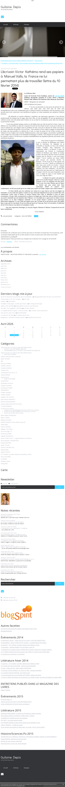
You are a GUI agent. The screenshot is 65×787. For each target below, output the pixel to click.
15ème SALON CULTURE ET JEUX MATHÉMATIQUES (16, 347)
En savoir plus (21, 785)
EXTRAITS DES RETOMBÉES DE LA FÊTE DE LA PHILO (20, 411)
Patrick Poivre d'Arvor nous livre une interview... (14, 565)
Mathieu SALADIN (6, 420)
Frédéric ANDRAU (6, 392)
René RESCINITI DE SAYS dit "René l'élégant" (14, 743)
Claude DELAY (5, 377)
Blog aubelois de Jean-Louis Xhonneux (27, 306)
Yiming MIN (4, 463)
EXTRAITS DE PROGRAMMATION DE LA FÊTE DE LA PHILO (21, 410)
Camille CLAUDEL (6, 366)
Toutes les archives (6, 287)
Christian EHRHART (6, 368)
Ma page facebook (6, 631)
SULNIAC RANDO (29, 308)
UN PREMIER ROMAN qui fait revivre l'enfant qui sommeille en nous (20, 723)
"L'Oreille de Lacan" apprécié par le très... (12, 541)
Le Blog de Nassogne (36, 304)
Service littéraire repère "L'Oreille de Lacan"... (14, 534)
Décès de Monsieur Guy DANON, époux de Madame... (16, 297)
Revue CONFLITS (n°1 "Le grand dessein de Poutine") (16, 438)
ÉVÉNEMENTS (5, 390)
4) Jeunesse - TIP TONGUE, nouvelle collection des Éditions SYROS (20, 645)
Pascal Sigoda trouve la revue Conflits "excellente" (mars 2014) (17, 60)
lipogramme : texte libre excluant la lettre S (13, 317)
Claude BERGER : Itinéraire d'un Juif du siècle (13, 739)
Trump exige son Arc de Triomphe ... (11, 299)
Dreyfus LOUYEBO (6, 385)
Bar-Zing (26, 299)
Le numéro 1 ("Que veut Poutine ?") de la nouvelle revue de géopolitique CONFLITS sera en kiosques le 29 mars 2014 (32, 63)
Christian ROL (5, 370)
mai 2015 (3, 273)
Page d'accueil (38, 60)
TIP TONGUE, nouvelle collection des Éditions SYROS (16, 454)
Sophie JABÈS (5, 450)
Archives (15, 24)
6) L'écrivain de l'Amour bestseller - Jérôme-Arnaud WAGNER (18, 666)
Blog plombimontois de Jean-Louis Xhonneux (48, 297)
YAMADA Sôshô (5, 461)
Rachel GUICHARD (6, 434)
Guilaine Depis (11, 7)
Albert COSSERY (5, 359)
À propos (26, 24)
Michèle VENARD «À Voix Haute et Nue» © (13, 422)
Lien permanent (6, 216)
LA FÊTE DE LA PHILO (7, 408)
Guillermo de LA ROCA (7, 397)
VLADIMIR (4, 459)
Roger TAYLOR (5, 445)
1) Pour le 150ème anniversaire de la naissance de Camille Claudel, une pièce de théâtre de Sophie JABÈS (31, 677)
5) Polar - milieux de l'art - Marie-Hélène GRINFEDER (16, 668)
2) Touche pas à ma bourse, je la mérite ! (13, 654)
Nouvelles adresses (6, 516)
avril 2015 (3, 275)
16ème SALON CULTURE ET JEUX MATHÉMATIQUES (16, 353)
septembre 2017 (5, 264)
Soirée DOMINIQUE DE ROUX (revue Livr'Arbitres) (15, 704)
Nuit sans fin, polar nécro (8, 313)
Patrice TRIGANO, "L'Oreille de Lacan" (12, 725)
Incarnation (12, 301)
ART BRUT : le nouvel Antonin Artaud (11, 720)
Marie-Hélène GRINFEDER (8, 415)
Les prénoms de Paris (7, 315)
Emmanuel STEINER (6, 388)
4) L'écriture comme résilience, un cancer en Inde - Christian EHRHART (21, 670)
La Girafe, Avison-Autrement (39, 310)
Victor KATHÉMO (6, 457)
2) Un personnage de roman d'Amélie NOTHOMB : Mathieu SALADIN (21, 675)
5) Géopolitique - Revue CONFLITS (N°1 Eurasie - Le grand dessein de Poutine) (23, 643)
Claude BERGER (5, 375)
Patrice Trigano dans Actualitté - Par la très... (13, 547)
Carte (4, 470)
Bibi (2, 361)
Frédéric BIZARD (5, 395)
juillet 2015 (4, 268)
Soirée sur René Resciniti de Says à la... (12, 571)
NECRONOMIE (22, 313)
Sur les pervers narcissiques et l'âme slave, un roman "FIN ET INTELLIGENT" (23, 727)
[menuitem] (6, 24)
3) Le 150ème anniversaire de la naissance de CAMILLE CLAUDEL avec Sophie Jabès (25, 652)
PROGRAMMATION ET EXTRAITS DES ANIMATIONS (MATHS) (22, 350)
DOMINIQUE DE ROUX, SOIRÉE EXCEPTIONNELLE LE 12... (18, 559)
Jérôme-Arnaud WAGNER (8, 402)
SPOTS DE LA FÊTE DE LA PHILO (13, 413)
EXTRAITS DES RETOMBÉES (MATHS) (15, 349)
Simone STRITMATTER (7, 447)
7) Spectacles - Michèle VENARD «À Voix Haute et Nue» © (17, 647)
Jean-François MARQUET (8, 399)
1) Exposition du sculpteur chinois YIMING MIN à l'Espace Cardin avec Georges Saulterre (26, 649)
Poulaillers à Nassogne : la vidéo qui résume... (14, 304)
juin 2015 (3, 271)
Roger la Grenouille (9, 379)
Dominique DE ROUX (7, 383)
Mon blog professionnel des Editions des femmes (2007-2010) (19, 629)
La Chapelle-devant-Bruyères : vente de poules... (15, 310)
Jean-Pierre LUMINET (10, 354)
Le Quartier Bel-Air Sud (22, 315)
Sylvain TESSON (5, 452)
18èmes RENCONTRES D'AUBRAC (11, 356)
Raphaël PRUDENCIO (7, 436)
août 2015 (4, 266)
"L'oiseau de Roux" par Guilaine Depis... (12, 553)
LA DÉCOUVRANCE (6, 406)
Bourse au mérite (6, 363)
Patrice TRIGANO (6, 427)
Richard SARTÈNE (6, 443)
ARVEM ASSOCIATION (34, 317)
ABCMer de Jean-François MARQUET (11, 741)
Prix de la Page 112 (6, 431)
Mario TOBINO (5, 418)
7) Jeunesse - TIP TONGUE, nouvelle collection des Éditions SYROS (20, 663)
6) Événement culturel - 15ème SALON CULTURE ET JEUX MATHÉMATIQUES (23, 640)
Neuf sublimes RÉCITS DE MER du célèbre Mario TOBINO (17, 716)
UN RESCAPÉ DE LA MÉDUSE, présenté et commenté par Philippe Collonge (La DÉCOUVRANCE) (29, 737)
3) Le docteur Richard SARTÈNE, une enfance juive (15, 673)
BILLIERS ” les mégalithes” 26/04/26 (11, 308)
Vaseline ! (3, 301)
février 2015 (4, 280)
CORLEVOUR (4, 381)
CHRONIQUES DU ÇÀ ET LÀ (9, 373)
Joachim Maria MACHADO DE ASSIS (11, 404)
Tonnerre (9, 241)
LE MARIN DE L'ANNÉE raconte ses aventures (14, 718)
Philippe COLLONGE (6, 429)
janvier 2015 (4, 282)
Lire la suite (42, 254)
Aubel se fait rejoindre (7, 306)
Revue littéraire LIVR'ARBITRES (10, 441)
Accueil (5, 24)
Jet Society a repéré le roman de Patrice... (13, 522)
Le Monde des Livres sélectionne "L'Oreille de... (14, 528)
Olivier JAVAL (4, 424)
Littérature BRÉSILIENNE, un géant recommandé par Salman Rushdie (21, 713)
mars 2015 (4, 277)
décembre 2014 (5, 284)
